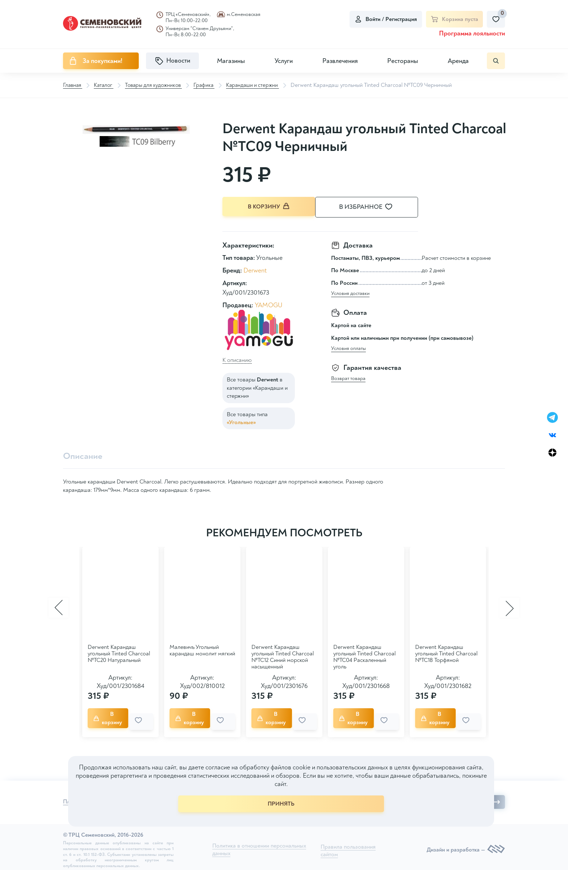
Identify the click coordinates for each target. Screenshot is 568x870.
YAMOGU (269, 304)
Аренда (458, 61)
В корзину (269, 207)
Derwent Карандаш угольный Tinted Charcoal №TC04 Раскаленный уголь (364, 656)
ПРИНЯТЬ (281, 803)
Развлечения (340, 61)
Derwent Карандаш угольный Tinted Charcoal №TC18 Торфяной (446, 653)
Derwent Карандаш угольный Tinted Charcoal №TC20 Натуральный (119, 653)
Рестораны (402, 61)
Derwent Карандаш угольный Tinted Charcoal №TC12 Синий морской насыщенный (282, 656)
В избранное (374, 207)
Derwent (255, 270)
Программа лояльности (472, 33)
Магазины (231, 61)
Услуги (284, 61)
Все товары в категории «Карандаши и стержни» (257, 387)
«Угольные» (241, 421)
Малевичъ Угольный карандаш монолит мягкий (202, 650)
